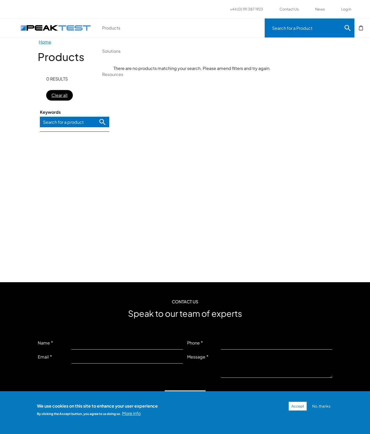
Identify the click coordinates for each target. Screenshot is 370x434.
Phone (193, 343)
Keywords (50, 112)
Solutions (177, 28)
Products (130, 28)
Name (44, 343)
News (320, 9)
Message (196, 357)
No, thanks (321, 406)
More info (131, 413)
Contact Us (289, 9)
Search (347, 28)
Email (43, 357)
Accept (297, 406)
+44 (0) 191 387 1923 (246, 9)
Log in (346, 9)
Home (45, 42)
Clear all (59, 95)
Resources (224, 28)
